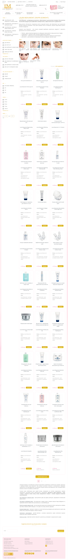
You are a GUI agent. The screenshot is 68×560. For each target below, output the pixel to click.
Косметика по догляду (18, 13)
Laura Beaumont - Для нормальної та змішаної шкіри (42, 379)
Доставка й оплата (7, 542)
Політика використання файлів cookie (11, 548)
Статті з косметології (29, 542)
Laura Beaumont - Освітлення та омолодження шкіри (41, 136)
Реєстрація (62, 1)
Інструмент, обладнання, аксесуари (56, 13)
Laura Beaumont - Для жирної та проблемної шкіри (41, 298)
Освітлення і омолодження (26, 513)
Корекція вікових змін (24, 509)
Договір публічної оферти (9, 547)
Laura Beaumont (27, 91)
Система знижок (11, 1)
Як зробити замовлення (8, 541)
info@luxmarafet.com (49, 543)
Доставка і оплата (22, 1)
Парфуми (41, 13)
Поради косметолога (28, 543)
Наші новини (27, 541)
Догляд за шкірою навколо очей (26, 505)
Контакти (30, 1)
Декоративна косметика (30, 13)
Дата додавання (59, 66)
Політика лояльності (8, 543)
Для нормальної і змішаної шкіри (27, 497)
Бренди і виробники (8, 13)
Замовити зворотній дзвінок (31, 6)
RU (5, 1)
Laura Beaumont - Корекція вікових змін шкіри (56, 177)
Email (5, 530)
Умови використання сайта (9, 545)
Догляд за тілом (23, 516)
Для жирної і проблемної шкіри (26, 501)
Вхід (57, 1)
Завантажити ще (42, 476)
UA (3, 1)
